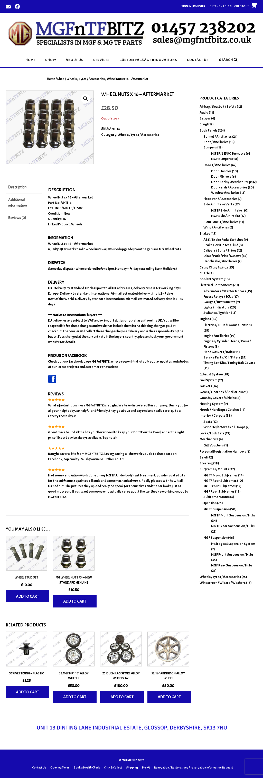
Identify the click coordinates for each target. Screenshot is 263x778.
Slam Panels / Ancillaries (220, 222)
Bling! (204, 124)
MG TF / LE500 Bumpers (228, 153)
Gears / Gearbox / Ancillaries (221, 392)
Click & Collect (113, 767)
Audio (204, 112)
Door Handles (221, 171)
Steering (206, 463)
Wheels (76, 224)
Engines (205, 319)
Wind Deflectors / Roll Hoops (224, 427)
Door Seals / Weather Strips (231, 182)
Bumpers (210, 147)
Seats (207, 422)
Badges (205, 118)
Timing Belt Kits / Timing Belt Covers (229, 363)
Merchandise (209, 439)
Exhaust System (211, 374)
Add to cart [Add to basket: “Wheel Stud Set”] (27, 596)
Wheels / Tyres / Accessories (86, 79)
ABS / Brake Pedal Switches (223, 239)
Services (101, 60)
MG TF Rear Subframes (220, 480)
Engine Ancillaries (216, 336)
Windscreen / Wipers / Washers (223, 583)
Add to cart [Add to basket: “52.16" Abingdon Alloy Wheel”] (169, 697)
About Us (74, 60)
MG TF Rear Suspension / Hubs (233, 526)
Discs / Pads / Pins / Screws (222, 256)
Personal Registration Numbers (223, 451)
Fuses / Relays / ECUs (218, 296)
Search (228, 60)
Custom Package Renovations (148, 60)
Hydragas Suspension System (233, 544)
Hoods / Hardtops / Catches (219, 409)
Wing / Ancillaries (216, 227)
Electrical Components (216, 285)
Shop (60, 79)
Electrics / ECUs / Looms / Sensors (227, 325)
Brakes (205, 233)
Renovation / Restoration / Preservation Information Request (193, 767)
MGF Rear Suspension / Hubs (231, 565)
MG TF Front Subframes (220, 475)
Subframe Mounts (216, 497)
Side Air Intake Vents (218, 204)
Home (30, 60)
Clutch (204, 273)
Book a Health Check (87, 767)
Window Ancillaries (225, 193)
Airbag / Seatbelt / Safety (218, 106)
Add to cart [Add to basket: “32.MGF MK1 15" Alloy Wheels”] (74, 697)
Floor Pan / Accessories (220, 199)
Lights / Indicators (216, 307)
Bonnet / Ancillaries (217, 136)
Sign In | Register (193, 6)
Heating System (211, 404)
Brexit (146, 767)
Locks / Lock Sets (212, 433)
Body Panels (208, 130)
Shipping (132, 767)
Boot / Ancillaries (215, 142)
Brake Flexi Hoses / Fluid (220, 245)
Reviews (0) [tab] (17, 217)
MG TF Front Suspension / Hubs (233, 515)
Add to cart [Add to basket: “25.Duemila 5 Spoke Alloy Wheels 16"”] (122, 697)
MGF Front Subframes (219, 486)
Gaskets (206, 386)
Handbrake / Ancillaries (220, 261)
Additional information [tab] (17, 202)
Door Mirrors (221, 176)
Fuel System (208, 380)
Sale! (203, 457)
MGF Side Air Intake (225, 216)
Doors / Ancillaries (216, 165)
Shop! (50, 60)
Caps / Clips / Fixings (214, 267)
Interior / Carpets (212, 415)
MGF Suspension (215, 537)
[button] (85, 98)
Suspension (208, 503)
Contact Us (198, 60)
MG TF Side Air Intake (226, 210)
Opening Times (60, 767)
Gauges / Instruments (219, 302)
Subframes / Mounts (214, 469)
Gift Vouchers (213, 445)
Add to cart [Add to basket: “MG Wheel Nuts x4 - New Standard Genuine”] (74, 601)
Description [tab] (17, 187)
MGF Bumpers (221, 159)
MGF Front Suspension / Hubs (232, 554)
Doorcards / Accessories (229, 187)
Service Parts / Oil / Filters (221, 357)
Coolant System (211, 279)
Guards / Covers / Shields (218, 398)
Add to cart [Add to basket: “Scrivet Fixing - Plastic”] (27, 692)
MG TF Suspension (216, 509)
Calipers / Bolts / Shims (219, 250)
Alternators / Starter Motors (224, 291)
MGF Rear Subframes (218, 491)
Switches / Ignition (216, 313)
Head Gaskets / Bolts (218, 352)
